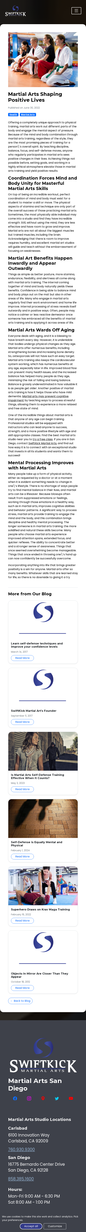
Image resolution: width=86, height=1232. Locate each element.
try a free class (43, 439)
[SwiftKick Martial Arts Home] (15, 10)
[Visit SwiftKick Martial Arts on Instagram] (29, 1098)
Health (13, 114)
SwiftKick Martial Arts (42, 443)
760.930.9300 (21, 1149)
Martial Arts (28, 114)
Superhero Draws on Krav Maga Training (40, 909)
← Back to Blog (20, 1001)
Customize (55, 1226)
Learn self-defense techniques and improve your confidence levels (37, 645)
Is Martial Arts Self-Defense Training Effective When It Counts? (37, 776)
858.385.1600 (21, 1179)
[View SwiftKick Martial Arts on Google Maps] (43, 1098)
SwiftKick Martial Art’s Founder (33, 710)
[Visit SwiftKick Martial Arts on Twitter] (57, 1098)
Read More (22, 658)
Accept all (31, 1226)
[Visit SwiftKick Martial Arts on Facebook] (15, 1098)
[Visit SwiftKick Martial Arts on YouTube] (71, 1098)
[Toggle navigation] (76, 10)
